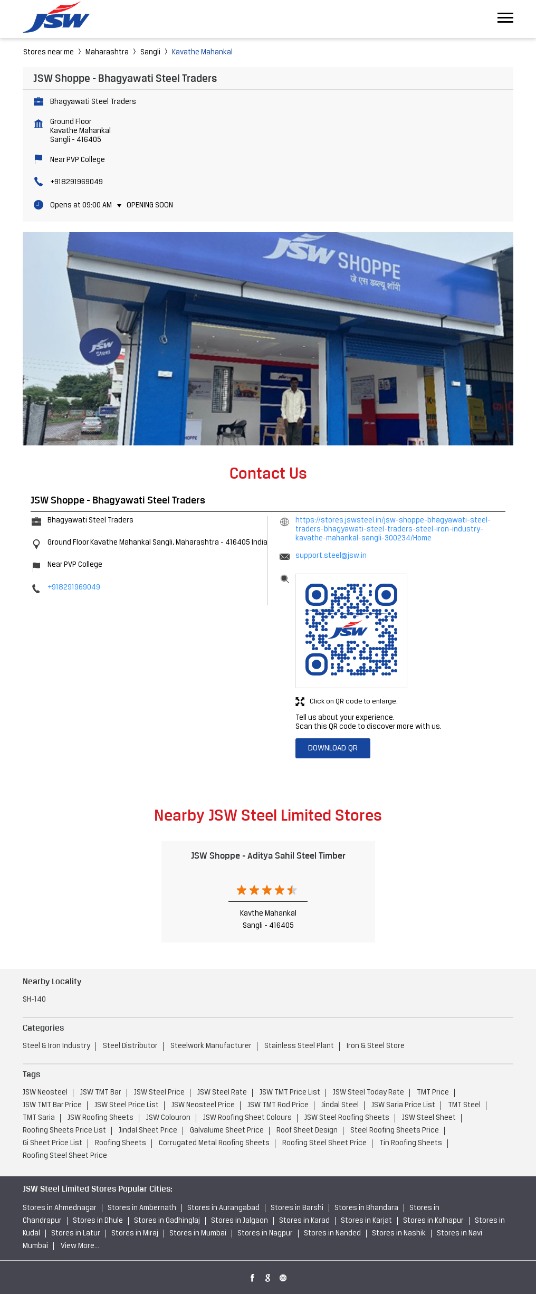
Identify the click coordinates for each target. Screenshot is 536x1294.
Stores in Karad (304, 1221)
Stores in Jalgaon (239, 1221)
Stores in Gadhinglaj (167, 1221)
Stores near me (48, 52)
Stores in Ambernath (142, 1208)
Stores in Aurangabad (223, 1208)
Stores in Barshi (297, 1208)
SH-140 (34, 1000)
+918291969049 (76, 182)
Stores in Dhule (98, 1221)
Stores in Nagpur (265, 1234)
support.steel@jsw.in (331, 556)
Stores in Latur (75, 1234)
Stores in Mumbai (197, 1234)
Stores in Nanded (332, 1234)
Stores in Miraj (134, 1234)
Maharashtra (107, 52)
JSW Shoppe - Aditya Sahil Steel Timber (268, 855)
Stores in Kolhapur (433, 1221)
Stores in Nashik (399, 1234)
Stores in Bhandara (366, 1208)
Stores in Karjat (366, 1221)
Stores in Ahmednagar (60, 1208)
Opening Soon (150, 206)
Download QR (333, 748)
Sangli (150, 52)
